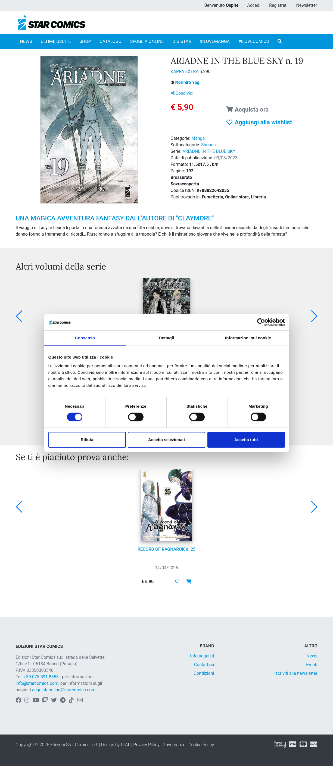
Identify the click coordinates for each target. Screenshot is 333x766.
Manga (198, 138)
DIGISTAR (181, 41)
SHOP (85, 41)
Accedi (253, 5)
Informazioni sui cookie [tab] (248, 337)
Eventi (311, 664)
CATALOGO (111, 41)
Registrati (278, 5)
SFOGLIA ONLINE (147, 41)
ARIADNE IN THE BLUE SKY (208, 151)
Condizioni (204, 673)
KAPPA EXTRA (185, 71)
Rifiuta (87, 439)
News (311, 656)
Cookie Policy (201, 744)
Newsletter (306, 5)
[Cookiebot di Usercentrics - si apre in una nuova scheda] (261, 322)
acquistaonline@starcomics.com (64, 689)
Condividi (182, 93)
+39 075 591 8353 (41, 676)
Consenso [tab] (85, 337)
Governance (174, 744)
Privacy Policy (146, 744)
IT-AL (125, 744)
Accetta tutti (246, 439)
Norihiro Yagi (188, 82)
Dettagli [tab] (166, 337)
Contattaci (204, 664)
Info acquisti (202, 656)
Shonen (208, 144)
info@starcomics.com (37, 683)
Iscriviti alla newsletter (296, 673)
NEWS (26, 41)
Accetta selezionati (166, 439)
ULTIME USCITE (56, 41)
